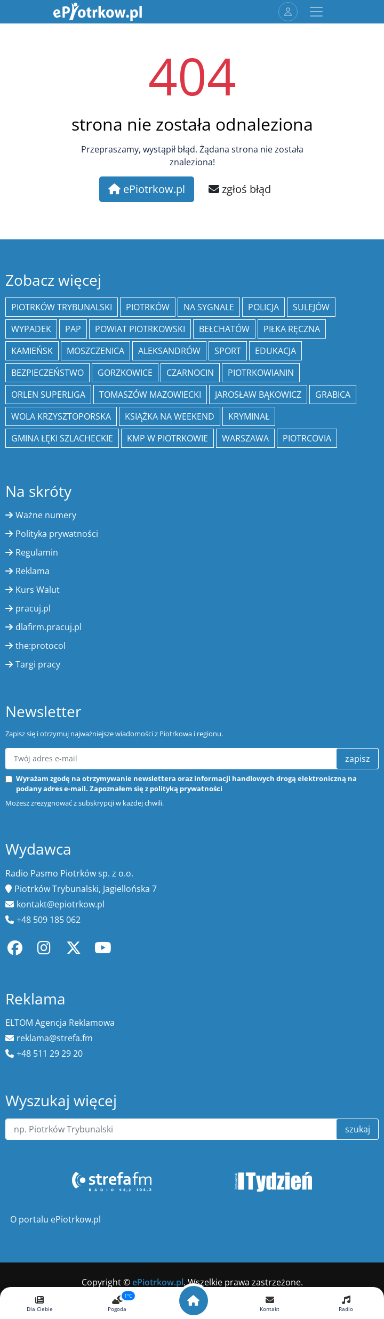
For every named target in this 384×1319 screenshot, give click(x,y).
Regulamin (36, 552)
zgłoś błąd (240, 189)
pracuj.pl (33, 608)
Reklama (32, 571)
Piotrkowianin (261, 373)
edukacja (275, 351)
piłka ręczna (291, 329)
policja (263, 307)
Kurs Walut (37, 590)
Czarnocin (190, 373)
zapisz (357, 759)
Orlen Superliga (48, 394)
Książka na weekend (169, 416)
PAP (73, 329)
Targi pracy (37, 664)
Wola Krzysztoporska (61, 416)
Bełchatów (224, 329)
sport (227, 351)
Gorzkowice (125, 373)
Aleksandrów (169, 351)
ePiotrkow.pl (146, 189)
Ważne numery (45, 515)
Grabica (332, 394)
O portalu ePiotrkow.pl (55, 1219)
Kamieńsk (32, 351)
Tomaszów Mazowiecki (150, 394)
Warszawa (245, 438)
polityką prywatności (186, 788)
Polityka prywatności (56, 534)
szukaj (357, 1129)
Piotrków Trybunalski (61, 307)
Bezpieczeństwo (47, 373)
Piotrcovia (307, 438)
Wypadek (31, 329)
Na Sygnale (208, 307)
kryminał (248, 416)
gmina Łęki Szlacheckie (62, 438)
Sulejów (311, 307)
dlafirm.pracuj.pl (48, 627)
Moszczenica (95, 351)
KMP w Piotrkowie (167, 438)
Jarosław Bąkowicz (258, 394)
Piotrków (148, 307)
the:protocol (40, 646)
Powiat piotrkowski (140, 329)
